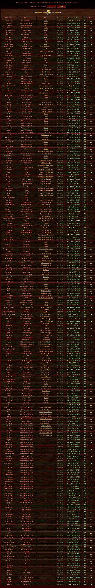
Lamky (46, 90)
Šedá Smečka (45, 291)
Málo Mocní (46, 204)
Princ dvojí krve (46, 69)
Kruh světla (46, 358)
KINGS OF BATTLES (46, 174)
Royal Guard (46, 83)
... (91, 21)
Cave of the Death (46, 209)
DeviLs (46, 365)
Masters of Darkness (46, 51)
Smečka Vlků (46, 328)
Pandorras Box (46, 386)
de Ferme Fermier (46, 160)
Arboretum (45, 167)
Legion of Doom (46, 56)
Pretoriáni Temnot (46, 109)
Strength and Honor (45, 330)
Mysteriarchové (46, 132)
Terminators (46, 72)
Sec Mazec (46, 323)
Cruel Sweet (46, 391)
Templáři (46, 277)
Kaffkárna (46, 270)
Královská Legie (46, 163)
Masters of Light (46, 135)
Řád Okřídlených (45, 46)
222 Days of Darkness (46, 260)
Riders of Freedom (46, 419)
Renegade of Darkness (45, 151)
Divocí (46, 21)
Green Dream (45, 225)
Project (46, 381)
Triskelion (46, 186)
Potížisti (45, 228)
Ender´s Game (46, 307)
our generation (46, 153)
